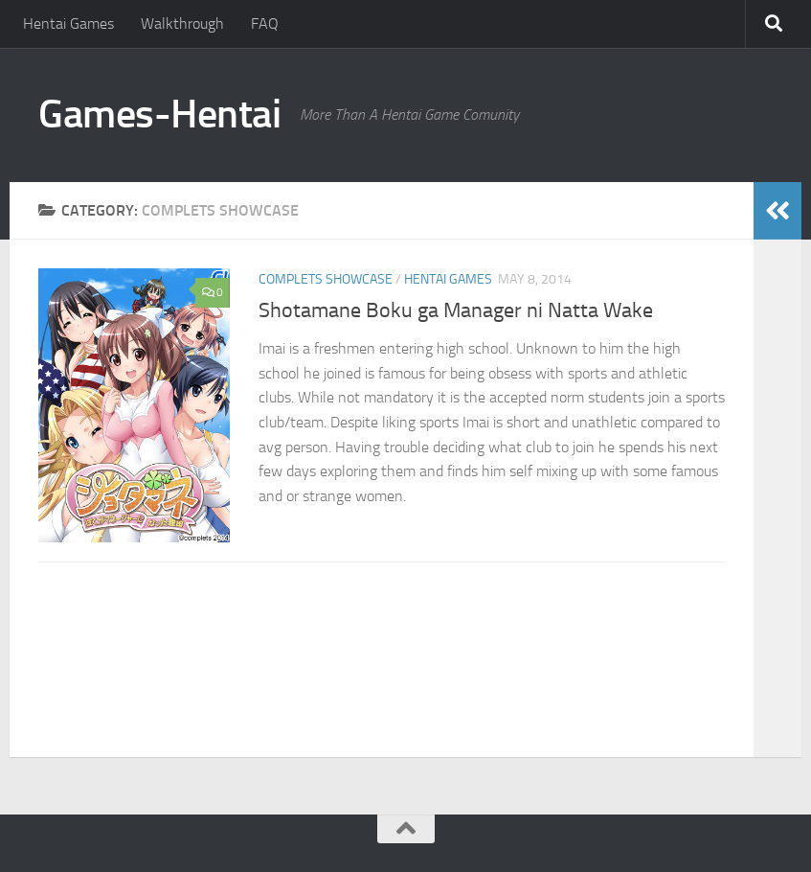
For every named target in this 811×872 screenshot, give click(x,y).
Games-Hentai (159, 114)
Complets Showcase (326, 279)
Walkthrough (182, 23)
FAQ (265, 23)
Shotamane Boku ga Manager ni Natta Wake (456, 310)
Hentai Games (68, 23)
